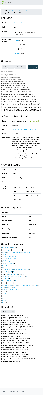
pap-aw (9, 280)
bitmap (31, 67)
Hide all (12, 311)
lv (15, 272)
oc (3, 278)
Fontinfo (6, 2)
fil (4, 258)
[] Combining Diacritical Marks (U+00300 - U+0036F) (17, 327)
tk (4, 289)
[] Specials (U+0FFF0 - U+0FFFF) (11, 361)
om (5, 278)
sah (3, 285)
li (11, 272)
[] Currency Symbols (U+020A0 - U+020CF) (14, 347)
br (15, 250)
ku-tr (15, 269)
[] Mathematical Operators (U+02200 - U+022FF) (16, 354)
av (13, 247)
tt (14, 289)
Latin (16, 49)
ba (3, 250)
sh (16, 285)
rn (5, 283)
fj (6, 258)
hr (7, 263)
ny (26, 276)
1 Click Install (34, 121)
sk (18, 285)
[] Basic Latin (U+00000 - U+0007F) (12, 315)
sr (1, 287)
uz (5, 291)
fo (8, 258)
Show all (4, 311)
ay (15, 247)
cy (30, 252)
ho (5, 263)
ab (5, 247)
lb (4, 272)
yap (3, 300)
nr (21, 276)
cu (25, 252)
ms (20, 274)
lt (13, 272)
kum (19, 269)
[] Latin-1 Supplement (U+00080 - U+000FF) (15, 318)
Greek (17, 53)
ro (7, 283)
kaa (3, 269)
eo (7, 256)
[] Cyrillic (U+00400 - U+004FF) (11, 331)
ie (6, 265)
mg (3, 274)
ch (8, 252)
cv (27, 252)
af (7, 247)
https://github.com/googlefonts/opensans (24, 129)
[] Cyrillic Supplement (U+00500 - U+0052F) (14, 334)
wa (3, 296)
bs (18, 250)
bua (21, 250)
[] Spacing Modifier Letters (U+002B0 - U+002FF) (16, 324)
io (13, 265)
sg (14, 285)
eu (15, 256)
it (17, 265)
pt (15, 280)
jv (2, 267)
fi (2, 258)
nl (13, 276)
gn (7, 261)
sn (34, 285)
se (8, 285)
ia (2, 265)
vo (3, 293)
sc (6, 285)
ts (12, 289)
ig (8, 265)
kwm (25, 269)
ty (16, 289)
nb (5, 276)
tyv (19, 289)
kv (22, 269)
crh (17, 252)
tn (8, 289)
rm (3, 283)
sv (11, 287)
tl (6, 289)
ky (28, 269)
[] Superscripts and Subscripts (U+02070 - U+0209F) (17, 345)
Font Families (13, 11)
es (10, 256)
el (2, 256)
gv (10, 261)
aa (3, 247)
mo (17, 274)
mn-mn (13, 274)
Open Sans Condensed (26, 11)
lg (9, 272)
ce (5, 252)
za (3, 302)
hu (16, 263)
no (18, 276)
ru (9, 283)
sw (14, 287)
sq (39, 285)
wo (9, 296)
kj (7, 269)
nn (16, 276)
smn (30, 285)
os (8, 278)
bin (13, 250)
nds (8, 276)
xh (3, 298)
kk (10, 269)
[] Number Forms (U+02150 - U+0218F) (13, 352)
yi (5, 300)
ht (13, 263)
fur (12, 258)
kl (12, 269)
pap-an (4, 280)
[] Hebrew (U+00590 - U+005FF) (11, 336)
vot (5, 293)
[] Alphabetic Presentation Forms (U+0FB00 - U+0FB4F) (18, 359)
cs (19, 252)
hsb (11, 263)
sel (11, 285)
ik (11, 265)
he (3, 263)
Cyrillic (17, 40)
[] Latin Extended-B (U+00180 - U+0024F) (14, 322)
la (2, 272)
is (15, 265)
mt (23, 274)
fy (14, 258)
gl (5, 261)
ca (3, 252)
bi (10, 250)
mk (9, 274)
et (12, 256)
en (5, 256)
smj (27, 285)
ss (4, 287)
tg (2, 289)
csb (22, 252)
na (3, 276)
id (4, 265)
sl (21, 285)
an (10, 247)
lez (7, 272)
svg (36, 67)
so (36, 285)
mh (6, 274)
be (5, 250)
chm (11, 252)
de (5, 254)
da (3, 254)
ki (5, 269)
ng (11, 276)
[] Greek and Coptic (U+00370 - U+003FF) (14, 329)
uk (3, 291)
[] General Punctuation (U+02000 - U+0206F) (15, 343)
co (14, 252)
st (6, 287)
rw (12, 283)
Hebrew (17, 45)
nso (24, 276)
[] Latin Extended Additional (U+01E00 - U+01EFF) (16, 338)
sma (24, 285)
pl (13, 280)
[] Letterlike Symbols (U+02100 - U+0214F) (14, 350)
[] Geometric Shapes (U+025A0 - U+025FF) (14, 356)
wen (6, 296)
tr (10, 289)
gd (3, 261)
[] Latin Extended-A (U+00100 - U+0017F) (14, 320)
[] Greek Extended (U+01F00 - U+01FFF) (14, 340)
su (9, 287)
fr (10, 258)
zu (5, 302)
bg (8, 250)
